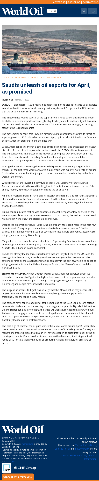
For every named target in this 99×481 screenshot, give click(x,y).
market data (27, 444)
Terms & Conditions (85, 445)
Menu (52, 10)
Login (92, 11)
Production (7, 78)
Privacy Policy (82, 448)
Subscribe (74, 2)
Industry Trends (54, 78)
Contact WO (90, 2)
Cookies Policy (62, 448)
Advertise (59, 2)
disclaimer (10, 461)
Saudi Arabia (20, 78)
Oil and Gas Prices (36, 78)
